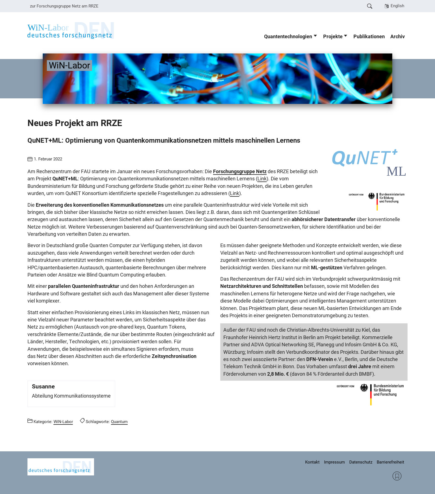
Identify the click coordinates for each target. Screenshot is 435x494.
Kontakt (312, 462)
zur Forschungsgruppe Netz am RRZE (64, 6)
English (397, 5)
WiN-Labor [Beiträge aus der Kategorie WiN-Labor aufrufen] (63, 421)
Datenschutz (360, 462)
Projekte (333, 36)
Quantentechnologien (288, 36)
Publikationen (369, 36)
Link (262, 178)
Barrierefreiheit (390, 462)
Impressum (334, 462)
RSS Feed (397, 476)
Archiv (397, 36)
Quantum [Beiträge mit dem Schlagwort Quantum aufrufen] (119, 421)
